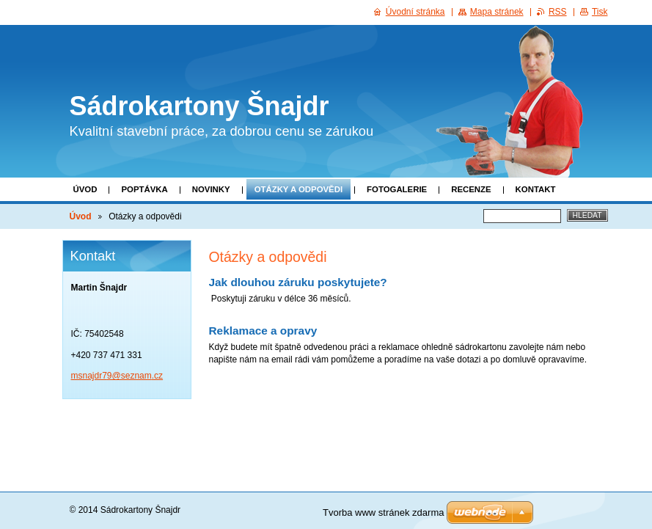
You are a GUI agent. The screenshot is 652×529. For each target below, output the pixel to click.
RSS (558, 12)
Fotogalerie (397, 189)
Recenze (471, 189)
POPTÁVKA (144, 189)
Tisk (600, 12)
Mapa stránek (497, 12)
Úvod (85, 189)
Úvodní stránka (415, 12)
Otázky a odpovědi (298, 189)
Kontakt (536, 189)
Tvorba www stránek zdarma (383, 512)
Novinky (211, 189)
